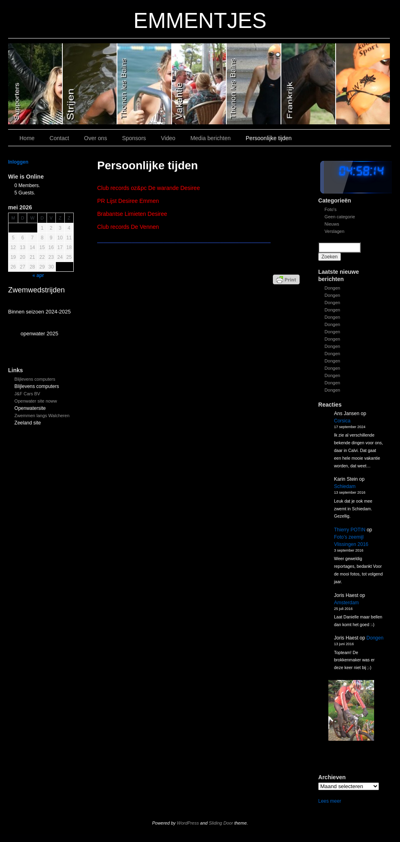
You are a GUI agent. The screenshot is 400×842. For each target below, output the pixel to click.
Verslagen (335, 231)
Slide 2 (254, 83)
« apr (38, 275)
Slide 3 (199, 83)
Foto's (331, 209)
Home (26, 138)
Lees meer (329, 801)
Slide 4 (144, 83)
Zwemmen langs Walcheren (42, 415)
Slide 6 (35, 83)
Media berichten (210, 138)
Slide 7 (363, 83)
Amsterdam (346, 602)
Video (168, 138)
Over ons (95, 138)
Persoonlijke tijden (269, 138)
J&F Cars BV (27, 393)
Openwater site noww (36, 401)
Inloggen (18, 162)
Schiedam (344, 486)
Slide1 (308, 83)
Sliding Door (221, 823)
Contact (59, 138)
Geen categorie (340, 216)
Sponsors (134, 138)
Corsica (342, 421)
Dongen (332, 288)
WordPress (188, 823)
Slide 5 (90, 83)
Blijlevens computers (35, 379)
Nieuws (332, 224)
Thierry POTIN (349, 530)
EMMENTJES (200, 20)
